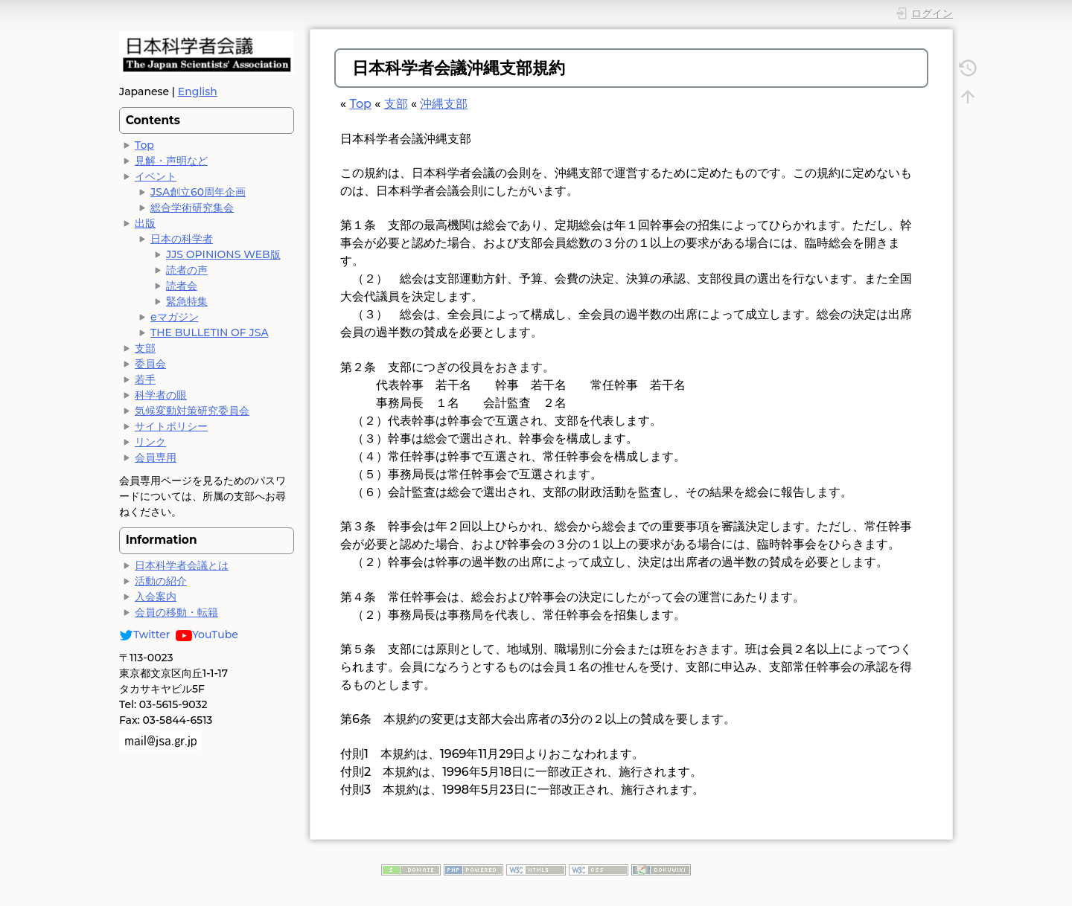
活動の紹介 (161, 581)
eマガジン (174, 317)
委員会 (150, 363)
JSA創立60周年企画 (198, 192)
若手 (145, 379)
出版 (145, 223)
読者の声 (187, 270)
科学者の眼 (161, 395)
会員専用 (155, 457)
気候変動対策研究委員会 (192, 410)
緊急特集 (187, 301)
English (197, 91)
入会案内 (155, 596)
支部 (145, 348)
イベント (155, 176)
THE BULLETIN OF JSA (209, 332)
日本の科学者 (181, 238)
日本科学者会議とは (182, 565)
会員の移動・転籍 (176, 612)
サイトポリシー (171, 426)
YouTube (207, 634)
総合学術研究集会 (192, 207)
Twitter (144, 634)
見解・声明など (171, 160)
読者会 (181, 285)
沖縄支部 (444, 104)
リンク (150, 442)
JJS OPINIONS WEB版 (223, 254)
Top (144, 145)
